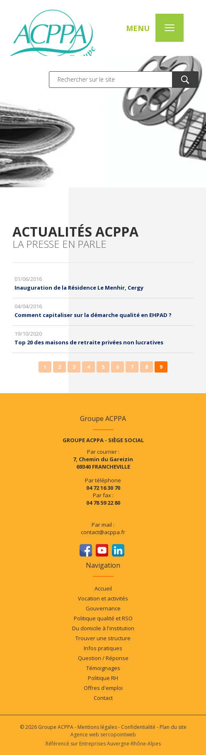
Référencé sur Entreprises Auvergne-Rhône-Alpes (103, 743)
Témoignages (103, 668)
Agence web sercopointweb (103, 734)
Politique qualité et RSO (103, 618)
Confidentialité (138, 727)
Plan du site (173, 727)
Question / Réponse (103, 658)
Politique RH (103, 678)
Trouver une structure (103, 638)
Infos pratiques (103, 648)
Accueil (103, 588)
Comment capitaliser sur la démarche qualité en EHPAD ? (93, 315)
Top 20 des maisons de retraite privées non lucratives (89, 342)
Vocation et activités (103, 598)
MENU (138, 28)
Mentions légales (97, 727)
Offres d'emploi (103, 688)
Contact (103, 698)
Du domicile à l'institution (103, 628)
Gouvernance (103, 608)
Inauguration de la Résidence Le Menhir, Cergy (79, 287)
